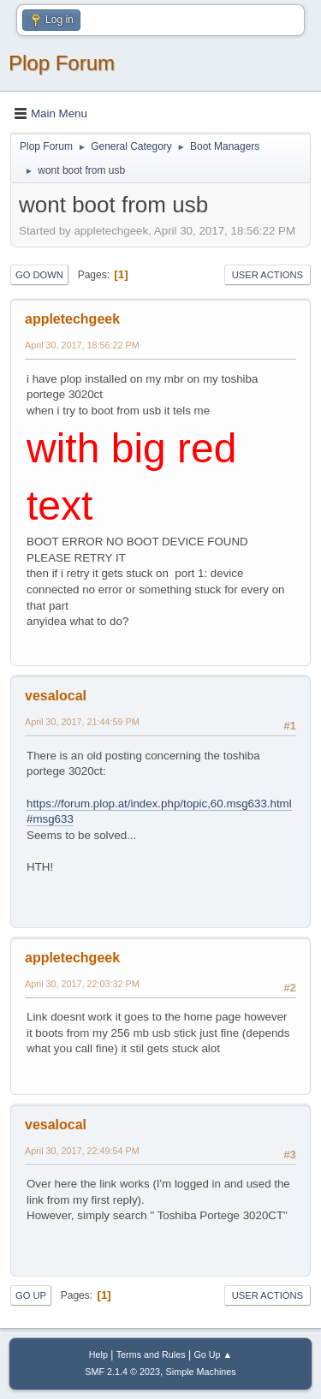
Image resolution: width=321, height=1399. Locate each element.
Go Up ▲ (212, 1354)
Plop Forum (62, 62)
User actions (267, 275)
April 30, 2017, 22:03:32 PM (82, 984)
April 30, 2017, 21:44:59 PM (82, 722)
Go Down (39, 275)
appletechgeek (72, 319)
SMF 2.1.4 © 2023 (122, 1371)
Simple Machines (201, 1371)
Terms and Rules (151, 1354)
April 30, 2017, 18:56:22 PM (82, 345)
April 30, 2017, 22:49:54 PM (82, 1151)
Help (98, 1354)
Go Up (30, 1295)
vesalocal (55, 695)
